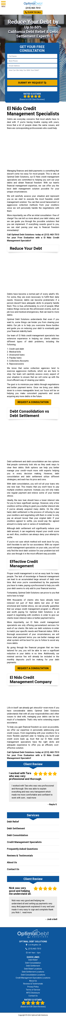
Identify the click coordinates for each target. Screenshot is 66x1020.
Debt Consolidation (17, 835)
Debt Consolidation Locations (33, 975)
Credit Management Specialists (24, 842)
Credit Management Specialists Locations (33, 978)
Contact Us (13, 869)
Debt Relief (13, 821)
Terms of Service (33, 990)
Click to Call (33, 12)
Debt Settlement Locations (33, 972)
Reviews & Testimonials (20, 855)
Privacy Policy (33, 987)
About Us (12, 862)
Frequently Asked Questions (22, 848)
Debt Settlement (16, 828)
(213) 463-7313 (33, 8)
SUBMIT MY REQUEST (32, 82)
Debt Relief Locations (33, 969)
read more (31, 797)
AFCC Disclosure (33, 993)
